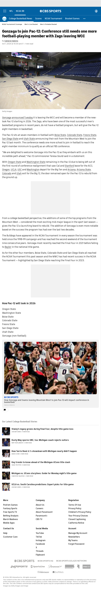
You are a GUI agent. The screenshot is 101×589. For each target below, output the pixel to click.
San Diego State (10, 138)
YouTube (40, 533)
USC (19, 169)
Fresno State (89, 135)
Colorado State (74, 135)
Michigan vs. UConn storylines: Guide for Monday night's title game (44, 473)
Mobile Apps (9, 523)
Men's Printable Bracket (48, 24)
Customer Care (10, 537)
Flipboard (40, 554)
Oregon (6, 169)
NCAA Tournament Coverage (12, 24)
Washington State (35, 161)
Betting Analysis (10, 515)
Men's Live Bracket (31, 24)
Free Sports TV (10, 512)
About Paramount (44, 512)
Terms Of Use (74, 505)
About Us (40, 505)
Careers (39, 508)
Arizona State (84, 169)
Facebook (40, 544)
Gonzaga (6, 117)
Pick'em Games (10, 505)
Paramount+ (41, 515)
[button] (84, 18)
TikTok (39, 537)
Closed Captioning (77, 519)
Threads (40, 551)
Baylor (8, 246)
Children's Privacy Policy (79, 512)
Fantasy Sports (10, 508)
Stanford (69, 165)
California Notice (76, 523)
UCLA (13, 169)
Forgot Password (76, 544)
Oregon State (14, 161)
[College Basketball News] (20, 18)
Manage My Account (77, 533)
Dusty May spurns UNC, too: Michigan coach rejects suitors (40, 440)
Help (5, 533)
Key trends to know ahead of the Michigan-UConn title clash (41, 462)
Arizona (72, 169)
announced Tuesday (22, 117)
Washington (33, 169)
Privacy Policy (74, 508)
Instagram (41, 540)
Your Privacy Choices (78, 515)
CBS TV (39, 519)
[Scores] (38, 18)
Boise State (60, 135)
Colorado (6, 173)
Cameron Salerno (11, 41)
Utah (19, 173)
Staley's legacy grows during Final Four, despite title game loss (42, 429)
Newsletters (74, 537)
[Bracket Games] (72, 18)
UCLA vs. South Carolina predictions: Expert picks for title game (43, 484)
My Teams (73, 540)
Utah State (29, 138)
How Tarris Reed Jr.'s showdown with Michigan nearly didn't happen (44, 451)
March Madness (10, 519)
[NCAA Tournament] (53, 18)
